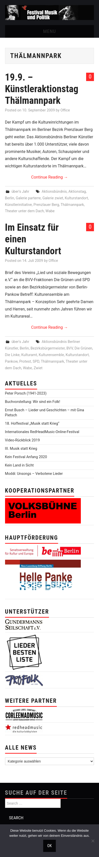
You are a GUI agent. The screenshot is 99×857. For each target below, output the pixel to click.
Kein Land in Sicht (19, 465)
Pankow (11, 361)
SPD (36, 361)
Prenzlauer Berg (46, 205)
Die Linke (12, 355)
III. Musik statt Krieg (21, 448)
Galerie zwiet (52, 198)
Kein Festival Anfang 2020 (26, 457)
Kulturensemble (51, 355)
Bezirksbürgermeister (48, 348)
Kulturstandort (76, 198)
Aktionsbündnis (54, 191)
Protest (25, 361)
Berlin (9, 198)
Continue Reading (49, 177)
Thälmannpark (72, 205)
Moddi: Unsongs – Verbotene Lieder (34, 474)
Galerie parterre (28, 198)
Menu (49, 31)
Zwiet (38, 368)
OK (49, 846)
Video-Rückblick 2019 (22, 440)
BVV (69, 348)
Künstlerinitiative (18, 205)
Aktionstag (77, 191)
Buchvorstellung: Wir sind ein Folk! (32, 402)
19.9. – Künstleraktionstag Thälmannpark (41, 88)
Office (65, 110)
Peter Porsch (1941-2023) (26, 393)
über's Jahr (20, 191)
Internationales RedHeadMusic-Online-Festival (42, 432)
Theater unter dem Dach (24, 211)
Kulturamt (29, 355)
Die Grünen (83, 348)
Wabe (50, 211)
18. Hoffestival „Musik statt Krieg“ (32, 423)
